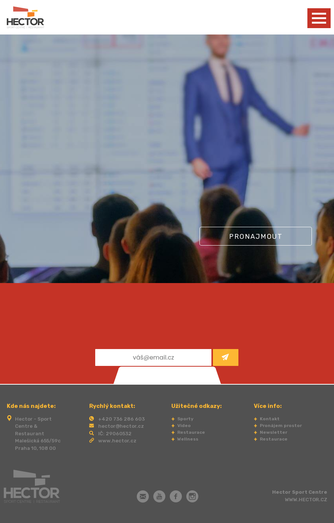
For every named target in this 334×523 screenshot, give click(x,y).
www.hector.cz (117, 441)
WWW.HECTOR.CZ (306, 499)
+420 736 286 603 (121, 419)
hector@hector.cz (121, 426)
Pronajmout (256, 236)
